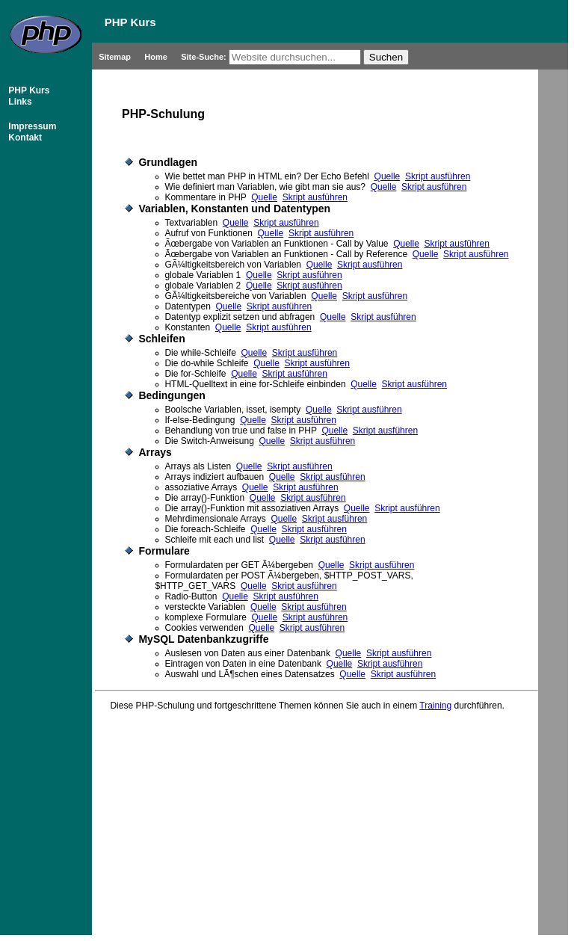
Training (435, 705)
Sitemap (116, 56)
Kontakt (24, 137)
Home (157, 56)
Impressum (31, 126)
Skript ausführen (437, 176)
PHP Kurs (27, 90)
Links (19, 101)
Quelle (387, 176)
